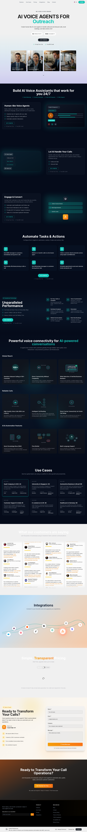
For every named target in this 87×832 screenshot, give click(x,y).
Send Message (65, 744)
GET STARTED (43, 39)
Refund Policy (56, 822)
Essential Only (71, 829)
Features (21, 2)
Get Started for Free (43, 786)
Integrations (42, 2)
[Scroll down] (43, 75)
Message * (50, 730)
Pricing (35, 2)
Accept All (79, 829)
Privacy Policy (56, 812)
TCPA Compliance (57, 817)
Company (50, 723)
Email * (49, 716)
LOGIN (81, 2)
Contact (54, 2)
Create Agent (51, 120)
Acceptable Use (56, 819)
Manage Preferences (60, 829)
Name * (49, 709)
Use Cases (28, 2)
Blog (49, 2)
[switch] (43, 667)
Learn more (47, 830)
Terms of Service (57, 814)
